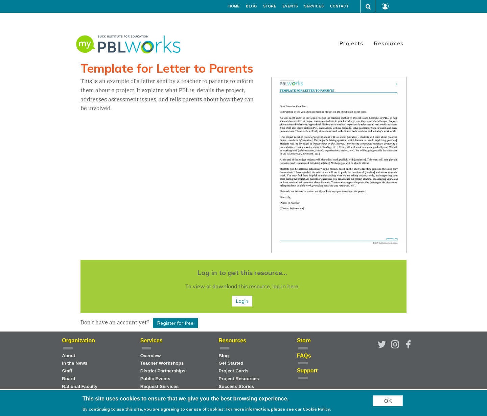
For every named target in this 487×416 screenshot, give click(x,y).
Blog (251, 6)
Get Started (230, 363)
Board (68, 378)
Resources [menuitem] (388, 43)
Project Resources (238, 378)
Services (314, 6)
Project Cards (233, 370)
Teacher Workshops (162, 363)
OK (388, 400)
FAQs (304, 356)
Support (307, 370)
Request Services (159, 386)
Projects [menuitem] (351, 43)
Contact (339, 6)
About (68, 355)
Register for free (175, 323)
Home (234, 6)
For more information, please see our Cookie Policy (278, 409)
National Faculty (79, 386)
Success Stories (236, 386)
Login (242, 301)
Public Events (155, 378)
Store (269, 6)
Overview (150, 355)
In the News (75, 363)
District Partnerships (163, 370)
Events (290, 6)
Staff (67, 370)
